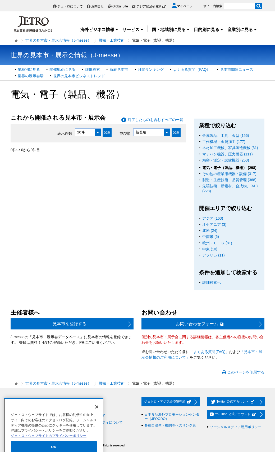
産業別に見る (242, 29)
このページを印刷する (245, 372)
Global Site (120, 6)
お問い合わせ (81, 402)
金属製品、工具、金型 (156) (225, 135)
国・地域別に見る (171, 29)
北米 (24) (209, 230)
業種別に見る (29, 69)
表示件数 (64, 133)
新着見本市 (118, 69)
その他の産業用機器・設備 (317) (229, 174)
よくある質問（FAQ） (191, 69)
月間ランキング (151, 69)
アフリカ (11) (213, 255)
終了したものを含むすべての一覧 (155, 120)
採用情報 (20, 402)
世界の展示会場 (31, 76)
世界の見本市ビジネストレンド (79, 76)
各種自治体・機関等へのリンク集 (170, 425)
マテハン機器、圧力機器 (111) (227, 154)
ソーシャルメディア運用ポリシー (236, 427)
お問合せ (97, 6)
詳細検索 (92, 69)
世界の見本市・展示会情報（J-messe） (58, 40)
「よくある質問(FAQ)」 (209, 352)
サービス (133, 29)
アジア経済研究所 (151, 6)
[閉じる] (97, 415)
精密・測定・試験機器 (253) (225, 160)
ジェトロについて (70, 6)
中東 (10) (209, 249)
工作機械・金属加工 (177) (223, 142)
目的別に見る (208, 29)
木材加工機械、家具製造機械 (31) (230, 148)
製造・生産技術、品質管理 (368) (229, 180)
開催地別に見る (62, 69)
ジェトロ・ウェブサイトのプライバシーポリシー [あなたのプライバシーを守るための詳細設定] (48, 444)
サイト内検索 (212, 6)
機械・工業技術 (112, 40)
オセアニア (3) (214, 224)
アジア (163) (212, 218)
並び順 (125, 133)
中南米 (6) (210, 236)
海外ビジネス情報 (99, 29)
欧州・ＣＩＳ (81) (217, 243)
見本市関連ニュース (236, 69)
